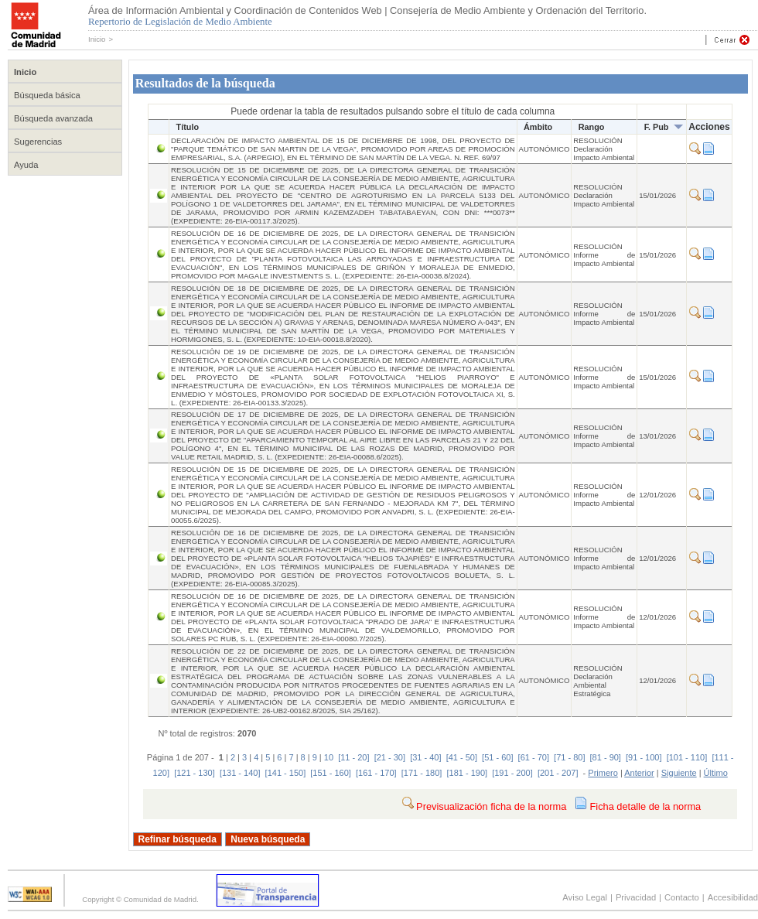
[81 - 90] (605, 757)
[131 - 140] (240, 772)
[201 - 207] (558, 772)
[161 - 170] (376, 772)
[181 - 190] (466, 772)
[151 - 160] (330, 772)
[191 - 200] (512, 772)
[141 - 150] (285, 772)
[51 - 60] (497, 757)
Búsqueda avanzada (53, 118)
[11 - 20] (353, 757)
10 (328, 757)
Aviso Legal (584, 897)
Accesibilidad (733, 897)
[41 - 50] (461, 757)
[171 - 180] (421, 772)
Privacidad (636, 897)
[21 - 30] (389, 757)
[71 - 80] (569, 757)
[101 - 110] (687, 757)
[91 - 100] (643, 757)
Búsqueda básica (47, 95)
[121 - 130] (194, 772)
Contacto (681, 897)
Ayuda (26, 164)
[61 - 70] (533, 757)
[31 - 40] (425, 757)
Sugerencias (38, 141)
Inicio (96, 39)
